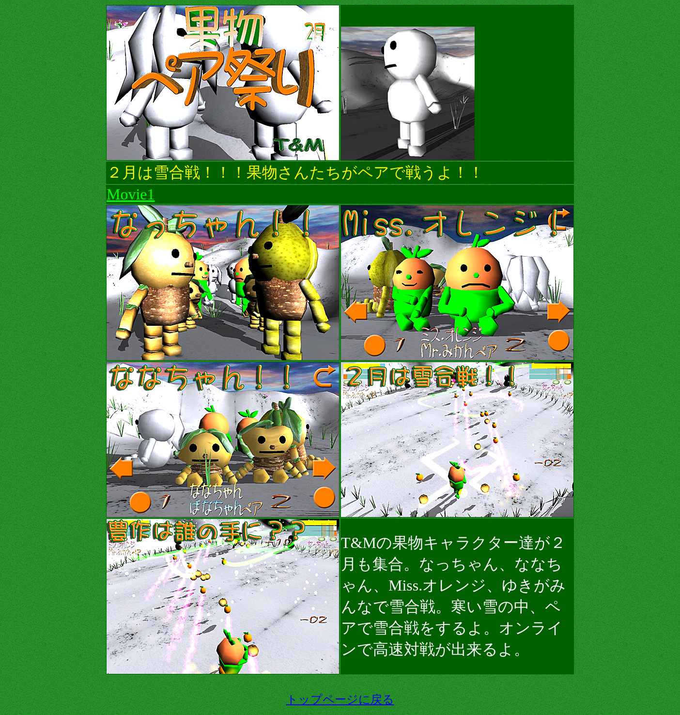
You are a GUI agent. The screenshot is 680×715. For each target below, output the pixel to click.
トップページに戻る (340, 699)
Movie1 (131, 194)
